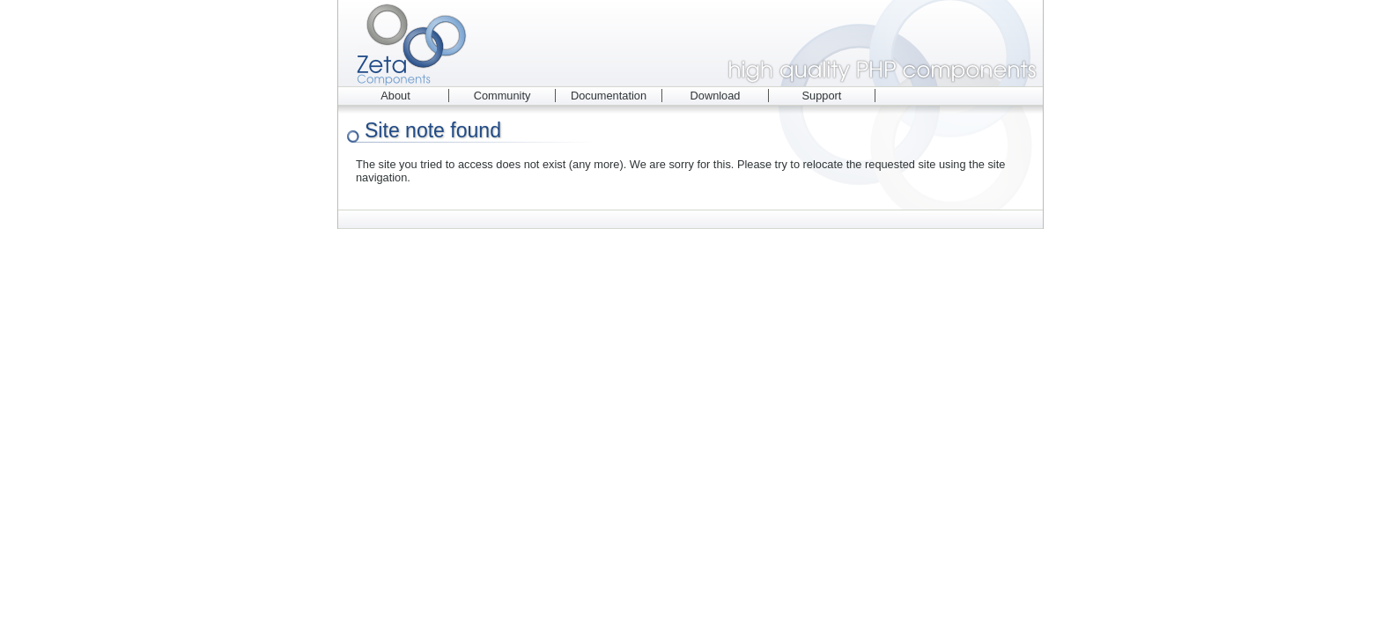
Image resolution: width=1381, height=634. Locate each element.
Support (822, 95)
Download (715, 95)
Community (502, 95)
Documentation (608, 95)
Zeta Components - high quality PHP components (690, 43)
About (395, 95)
